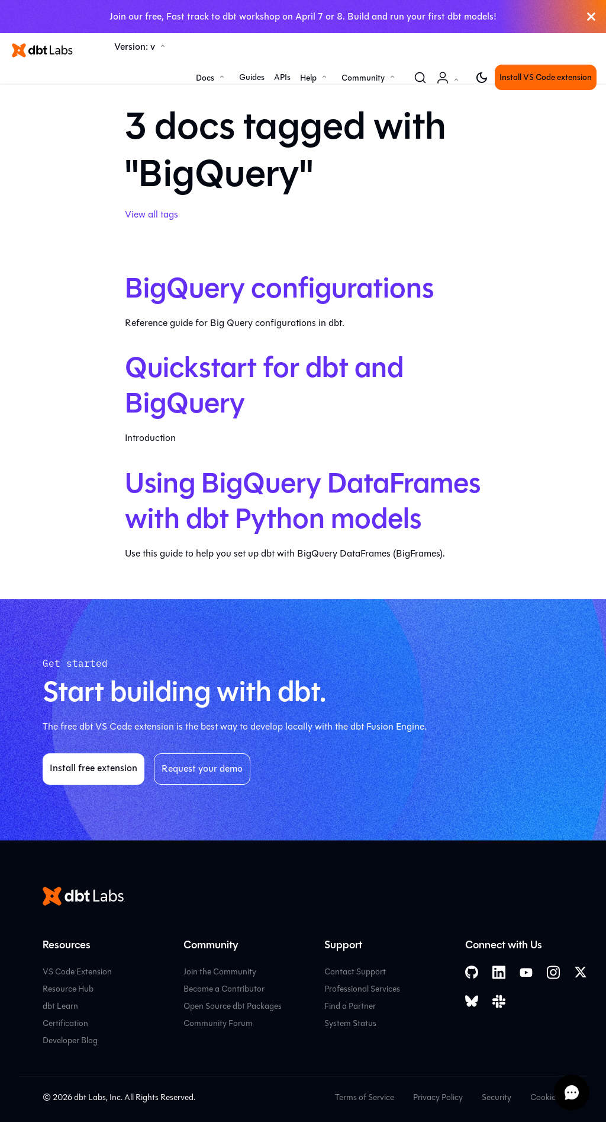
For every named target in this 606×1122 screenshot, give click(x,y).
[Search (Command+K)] (420, 77)
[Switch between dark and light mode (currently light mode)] (482, 78)
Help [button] (308, 78)
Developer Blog (70, 1040)
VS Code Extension (77, 972)
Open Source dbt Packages (232, 1006)
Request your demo (202, 768)
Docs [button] (205, 78)
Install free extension (93, 768)
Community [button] (363, 78)
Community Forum (218, 1023)
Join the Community (219, 972)
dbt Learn (60, 1006)
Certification (65, 1023)
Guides (252, 77)
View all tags (151, 214)
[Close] (591, 16)
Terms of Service (364, 1097)
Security (496, 1097)
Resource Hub (68, 989)
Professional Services (362, 989)
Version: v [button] (134, 46)
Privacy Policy (438, 1097)
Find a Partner (350, 1006)
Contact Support (355, 972)
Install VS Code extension (545, 77)
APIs (282, 77)
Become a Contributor (224, 989)
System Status (350, 1023)
